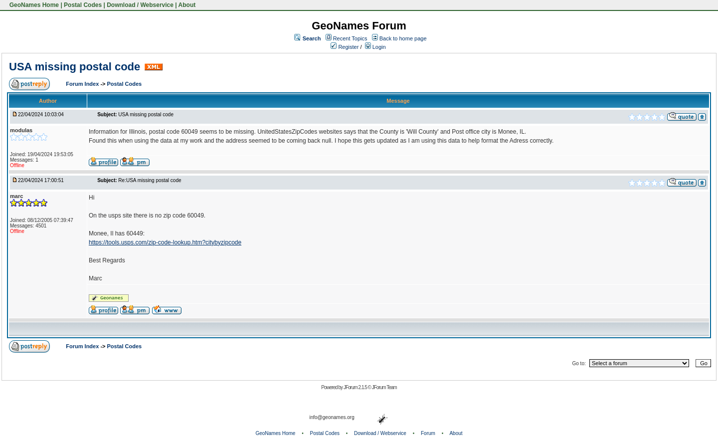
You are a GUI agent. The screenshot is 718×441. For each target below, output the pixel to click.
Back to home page (403, 38)
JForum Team (384, 387)
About (187, 4)
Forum (428, 433)
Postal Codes (83, 4)
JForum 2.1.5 (356, 387)
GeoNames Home (33, 4)
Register (345, 47)
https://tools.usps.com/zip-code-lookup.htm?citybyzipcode (165, 242)
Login (375, 47)
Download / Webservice (140, 4)
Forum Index (83, 84)
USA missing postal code (74, 66)
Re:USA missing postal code (149, 180)
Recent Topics (350, 38)
